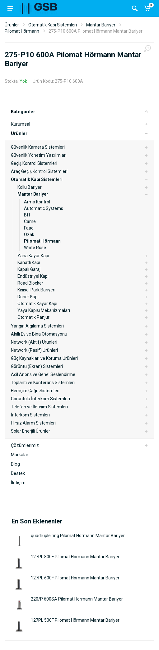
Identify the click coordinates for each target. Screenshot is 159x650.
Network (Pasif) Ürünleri (34, 350)
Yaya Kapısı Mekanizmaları (43, 310)
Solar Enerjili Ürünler (30, 431)
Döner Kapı (28, 296)
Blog (15, 464)
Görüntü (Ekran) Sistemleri (37, 366)
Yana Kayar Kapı (33, 255)
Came (30, 221)
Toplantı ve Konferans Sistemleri (43, 382)
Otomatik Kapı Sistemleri (52, 24)
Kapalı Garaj (28, 269)
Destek (18, 473)
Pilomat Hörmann (22, 31)
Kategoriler (79, 111)
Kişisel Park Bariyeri (36, 289)
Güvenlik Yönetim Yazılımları (39, 155)
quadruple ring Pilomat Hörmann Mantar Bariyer (78, 535)
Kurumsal (20, 124)
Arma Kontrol (37, 201)
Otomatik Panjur (33, 317)
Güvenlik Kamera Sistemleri (38, 147)
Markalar (19, 454)
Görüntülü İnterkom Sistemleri (40, 398)
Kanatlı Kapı (28, 262)
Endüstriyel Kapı (33, 276)
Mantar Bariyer (100, 24)
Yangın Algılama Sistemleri (37, 325)
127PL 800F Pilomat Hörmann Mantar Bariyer (75, 556)
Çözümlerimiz (25, 445)
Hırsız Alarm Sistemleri (33, 422)
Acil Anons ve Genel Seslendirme (43, 374)
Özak (29, 234)
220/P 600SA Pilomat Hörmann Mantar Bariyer (77, 599)
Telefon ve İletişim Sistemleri (39, 406)
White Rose (35, 247)
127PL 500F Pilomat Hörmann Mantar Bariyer (75, 620)
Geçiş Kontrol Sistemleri (34, 163)
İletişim (18, 482)
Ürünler (12, 24)
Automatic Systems (43, 208)
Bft (27, 214)
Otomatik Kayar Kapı (37, 303)
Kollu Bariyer (29, 187)
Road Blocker (30, 283)
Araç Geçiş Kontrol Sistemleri (39, 171)
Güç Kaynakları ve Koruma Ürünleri (44, 358)
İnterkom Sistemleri (30, 414)
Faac (28, 227)
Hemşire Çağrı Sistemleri (35, 390)
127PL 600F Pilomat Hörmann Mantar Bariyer (75, 577)
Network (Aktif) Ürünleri (34, 342)
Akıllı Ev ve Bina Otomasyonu (39, 334)
